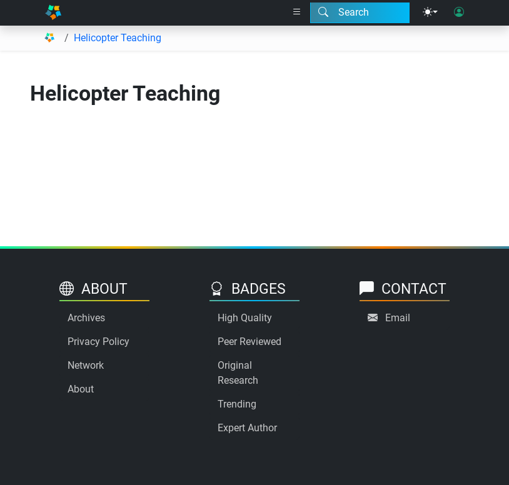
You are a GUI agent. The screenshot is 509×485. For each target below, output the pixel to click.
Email (397, 318)
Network (86, 365)
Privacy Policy (98, 342)
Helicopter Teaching (117, 38)
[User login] (459, 12)
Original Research (238, 372)
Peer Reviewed (249, 342)
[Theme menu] (430, 12)
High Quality (245, 318)
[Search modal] (360, 12)
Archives (86, 318)
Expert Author (247, 428)
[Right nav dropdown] (297, 12)
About (81, 389)
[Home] (53, 13)
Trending (237, 404)
